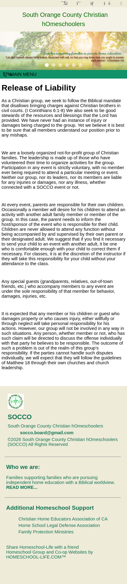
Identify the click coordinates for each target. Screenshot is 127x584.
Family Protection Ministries (45, 531)
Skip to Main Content (95, 444)
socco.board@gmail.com (46, 432)
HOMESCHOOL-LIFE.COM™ (36, 557)
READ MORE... (22, 487)
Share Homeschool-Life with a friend (42, 547)
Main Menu (20, 74)
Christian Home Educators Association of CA (63, 518)
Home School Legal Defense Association (59, 525)
